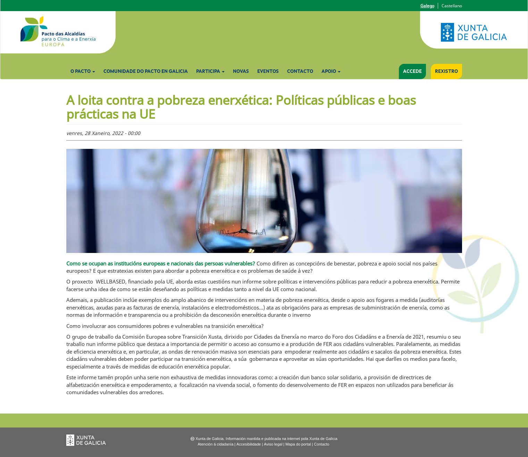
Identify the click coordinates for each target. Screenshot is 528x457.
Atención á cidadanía (216, 444)
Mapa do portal (298, 444)
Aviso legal (273, 444)
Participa (210, 71)
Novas (241, 71)
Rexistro (446, 71)
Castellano (452, 6)
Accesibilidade (248, 444)
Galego (427, 6)
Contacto (300, 71)
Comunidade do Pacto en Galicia (145, 71)
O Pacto (82, 71)
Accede (412, 71)
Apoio (331, 71)
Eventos (268, 71)
